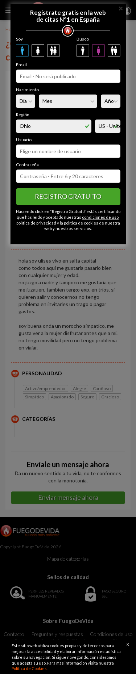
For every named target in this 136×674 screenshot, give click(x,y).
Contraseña (27, 164)
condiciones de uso (100, 217)
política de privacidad (36, 223)
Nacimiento (27, 89)
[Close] (121, 8)
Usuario (24, 139)
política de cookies (81, 223)
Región (22, 114)
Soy (19, 39)
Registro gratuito (68, 196)
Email (21, 64)
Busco (83, 39)
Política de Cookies (30, 668)
